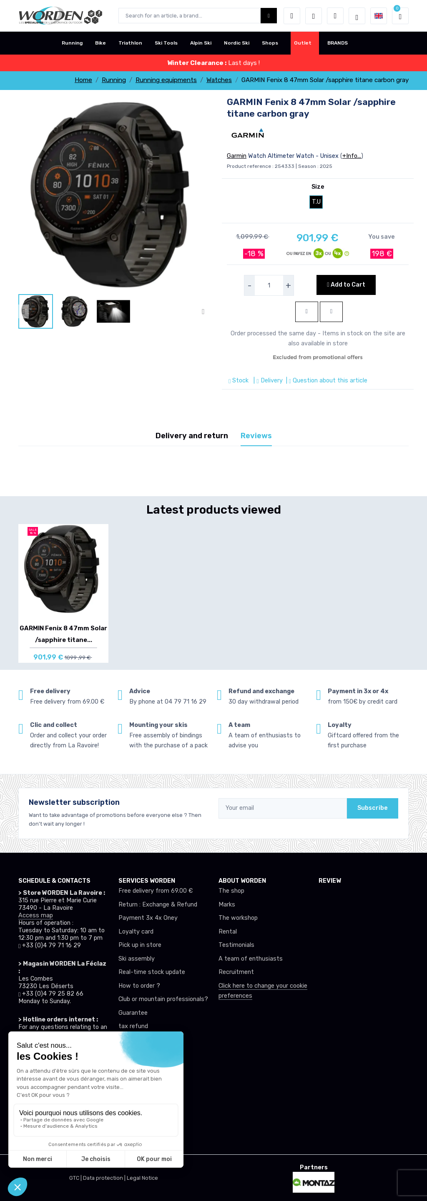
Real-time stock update (151, 972)
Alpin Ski (200, 43)
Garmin (236, 156)
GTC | (76, 1178)
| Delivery (267, 380)
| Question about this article (325, 380)
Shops (270, 43)
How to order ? (139, 985)
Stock (239, 380)
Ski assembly (136, 958)
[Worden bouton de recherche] (269, 15)
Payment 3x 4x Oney (148, 917)
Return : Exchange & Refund (157, 904)
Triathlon (130, 43)
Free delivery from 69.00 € (155, 890)
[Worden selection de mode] (357, 15)
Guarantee (133, 1012)
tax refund (133, 1026)
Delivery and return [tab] (192, 435)
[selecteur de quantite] (269, 285)
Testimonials (236, 945)
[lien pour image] (113, 194)
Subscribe (372, 807)
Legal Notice (142, 1178)
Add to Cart (346, 284)
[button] (292, 15)
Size (317, 186)
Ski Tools (166, 43)
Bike (100, 43)
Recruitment (236, 972)
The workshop (238, 917)
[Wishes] (313, 15)
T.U (316, 201)
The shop (231, 890)
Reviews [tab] (256, 435)
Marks (227, 904)
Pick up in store (139, 945)
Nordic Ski (236, 43)
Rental (228, 931)
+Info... (351, 156)
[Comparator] (335, 15)
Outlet (302, 43)
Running (72, 43)
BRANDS (337, 43)
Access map (35, 915)
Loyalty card (135, 931)
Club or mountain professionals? (163, 999)
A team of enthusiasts (251, 958)
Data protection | (105, 1178)
